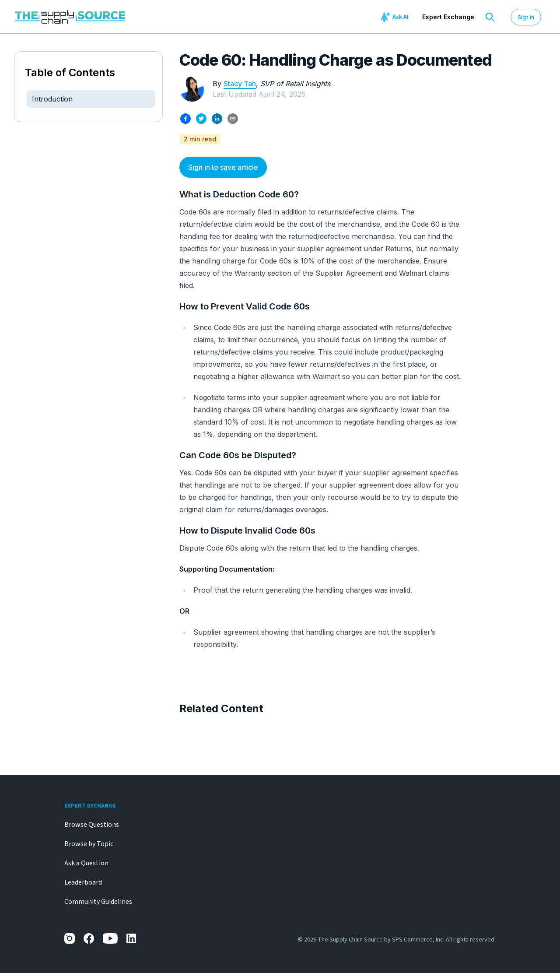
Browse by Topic (88, 844)
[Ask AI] (396, 17)
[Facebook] (89, 938)
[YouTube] (110, 938)
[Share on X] (201, 118)
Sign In (526, 17)
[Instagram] (69, 938)
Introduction (52, 99)
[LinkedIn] (131, 938)
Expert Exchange (448, 17)
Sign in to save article (223, 167)
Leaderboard (83, 882)
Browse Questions (91, 824)
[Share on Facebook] (185, 118)
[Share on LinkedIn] (217, 118)
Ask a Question (86, 863)
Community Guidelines (98, 901)
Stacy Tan (240, 83)
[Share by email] (233, 118)
